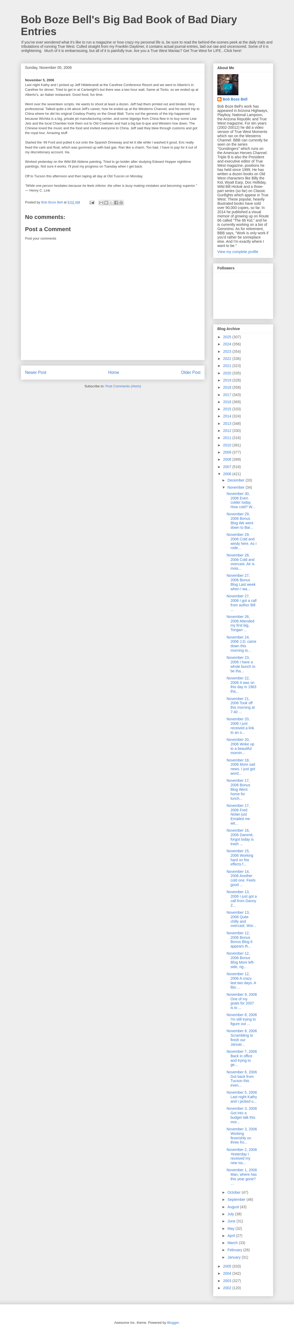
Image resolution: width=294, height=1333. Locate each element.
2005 (227, 1266)
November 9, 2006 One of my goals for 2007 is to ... (242, 1001)
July (231, 1214)
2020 (227, 373)
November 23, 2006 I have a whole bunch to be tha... (241, 664)
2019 (227, 380)
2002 (227, 1288)
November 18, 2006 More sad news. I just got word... (241, 766)
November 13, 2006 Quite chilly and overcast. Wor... (241, 919)
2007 (227, 467)
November (236, 487)
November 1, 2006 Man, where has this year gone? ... (242, 1176)
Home (113, 372)
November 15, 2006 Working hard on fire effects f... (240, 857)
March (233, 1243)
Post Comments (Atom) (123, 386)
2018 (227, 387)
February (235, 1250)
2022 (227, 358)
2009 (227, 452)
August (233, 1207)
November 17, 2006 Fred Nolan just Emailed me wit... (238, 814)
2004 (227, 1273)
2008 (227, 459)
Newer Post (35, 372)
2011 (227, 438)
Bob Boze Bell (235, 99)
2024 (227, 344)
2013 (227, 423)
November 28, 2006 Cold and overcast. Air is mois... (240, 561)
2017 (227, 395)
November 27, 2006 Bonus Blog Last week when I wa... (241, 582)
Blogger (173, 1323)
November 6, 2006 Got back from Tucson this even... (242, 1078)
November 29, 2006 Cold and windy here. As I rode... (242, 541)
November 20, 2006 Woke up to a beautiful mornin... (240, 746)
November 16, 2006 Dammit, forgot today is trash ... (240, 837)
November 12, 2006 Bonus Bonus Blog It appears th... (239, 939)
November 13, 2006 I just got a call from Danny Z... (242, 898)
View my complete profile (237, 252)
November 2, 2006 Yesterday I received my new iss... (242, 1156)
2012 (227, 431)
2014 (227, 416)
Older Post (190, 372)
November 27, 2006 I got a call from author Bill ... (242, 602)
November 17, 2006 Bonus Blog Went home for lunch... (238, 789)
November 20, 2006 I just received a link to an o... (240, 725)
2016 (227, 402)
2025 (227, 337)
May (231, 1228)
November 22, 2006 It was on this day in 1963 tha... (241, 684)
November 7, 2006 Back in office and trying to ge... (242, 1058)
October (234, 1192)
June (231, 1221)
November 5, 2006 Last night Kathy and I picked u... (242, 1096)
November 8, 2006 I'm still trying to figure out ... (242, 1019)
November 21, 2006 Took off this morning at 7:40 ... (241, 705)
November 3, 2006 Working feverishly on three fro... (242, 1135)
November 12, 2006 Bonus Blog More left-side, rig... (240, 960)
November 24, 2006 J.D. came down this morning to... (241, 644)
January (234, 1257)
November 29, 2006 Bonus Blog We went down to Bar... (240, 520)
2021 (227, 366)
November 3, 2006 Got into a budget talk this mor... (242, 1115)
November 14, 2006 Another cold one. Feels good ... (241, 878)
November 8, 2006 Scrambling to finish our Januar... (242, 1037)
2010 (227, 445)
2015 (227, 409)
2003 (227, 1281)
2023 (227, 351)
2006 (227, 474)
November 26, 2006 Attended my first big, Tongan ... (240, 623)
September (236, 1199)
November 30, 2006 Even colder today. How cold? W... (241, 500)
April (231, 1236)
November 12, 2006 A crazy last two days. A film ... (241, 980)
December (236, 480)
